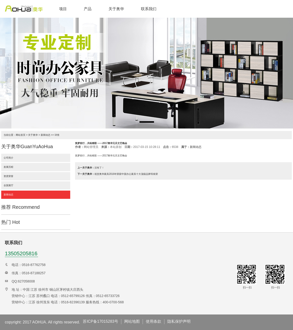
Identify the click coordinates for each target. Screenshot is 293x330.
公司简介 (8, 157)
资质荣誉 (8, 176)
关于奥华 (116, 9)
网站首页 (20, 135)
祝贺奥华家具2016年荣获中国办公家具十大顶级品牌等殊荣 (126, 174)
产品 (88, 9)
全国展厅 (8, 185)
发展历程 (8, 167)
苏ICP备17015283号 (100, 321)
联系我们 (148, 9)
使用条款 (153, 321)
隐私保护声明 (179, 321)
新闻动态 (45, 135)
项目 (63, 9)
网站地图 (132, 321)
